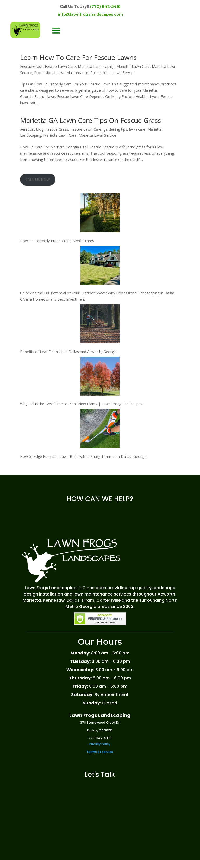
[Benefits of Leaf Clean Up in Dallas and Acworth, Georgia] (100, 324)
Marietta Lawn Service (97, 135)
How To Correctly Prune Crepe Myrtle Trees (57, 240)
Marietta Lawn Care (133, 66)
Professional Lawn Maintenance (61, 72)
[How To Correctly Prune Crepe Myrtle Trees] (100, 213)
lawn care (137, 129)
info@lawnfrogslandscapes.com (90, 14)
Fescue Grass (31, 66)
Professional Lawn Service (112, 72)
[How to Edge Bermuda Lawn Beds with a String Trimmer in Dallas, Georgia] (100, 429)
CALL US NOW (37, 179)
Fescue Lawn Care (60, 66)
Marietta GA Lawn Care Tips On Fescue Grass (90, 120)
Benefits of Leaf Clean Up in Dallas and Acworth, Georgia (68, 351)
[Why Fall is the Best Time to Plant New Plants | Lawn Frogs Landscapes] (100, 377)
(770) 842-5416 (105, 6)
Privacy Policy (99, 744)
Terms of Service (99, 752)
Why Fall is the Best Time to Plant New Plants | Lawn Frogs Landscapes (81, 403)
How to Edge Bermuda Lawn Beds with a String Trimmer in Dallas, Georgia (83, 456)
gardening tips (115, 129)
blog (39, 129)
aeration (27, 129)
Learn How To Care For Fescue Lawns (78, 57)
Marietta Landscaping (96, 66)
